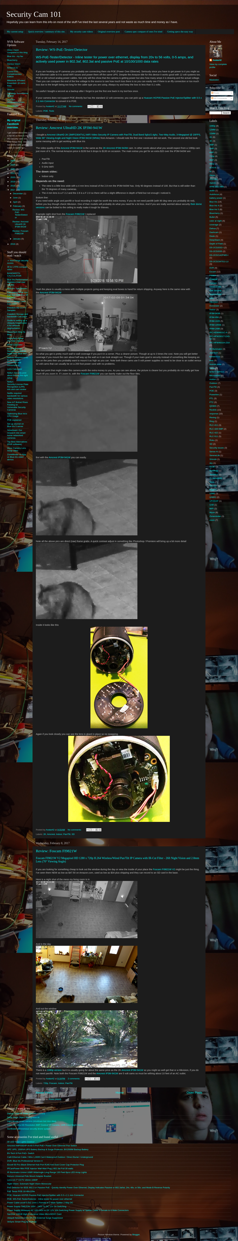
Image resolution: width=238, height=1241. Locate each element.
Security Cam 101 (33, 14)
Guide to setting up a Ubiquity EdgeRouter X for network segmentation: (17, 324)
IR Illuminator (215, 349)
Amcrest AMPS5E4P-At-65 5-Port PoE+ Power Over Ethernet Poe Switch (42, 1145)
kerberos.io (12, 68)
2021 (13, 173)
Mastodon (214, 80)
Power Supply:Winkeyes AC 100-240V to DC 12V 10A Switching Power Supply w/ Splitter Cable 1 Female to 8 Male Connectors (68, 1210)
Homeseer (214, 306)
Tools (51, 111)
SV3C (212, 467)
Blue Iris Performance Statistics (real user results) (17, 282)
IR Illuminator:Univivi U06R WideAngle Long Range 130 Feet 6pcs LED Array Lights (47, 1172)
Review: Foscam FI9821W (56, 851)
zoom (212, 520)
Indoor (59, 834)
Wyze (212, 512)
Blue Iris (213, 202)
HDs (211, 298)
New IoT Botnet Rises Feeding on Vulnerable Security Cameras (17, 406)
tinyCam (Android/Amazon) (15, 100)
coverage (213, 224)
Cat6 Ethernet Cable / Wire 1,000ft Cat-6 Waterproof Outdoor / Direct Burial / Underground (50, 1157)
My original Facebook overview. (13, 124)
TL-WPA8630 (215, 478)
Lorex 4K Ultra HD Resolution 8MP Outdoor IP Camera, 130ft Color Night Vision (45, 1125)
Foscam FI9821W (75, 214)
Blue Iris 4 (214, 205)
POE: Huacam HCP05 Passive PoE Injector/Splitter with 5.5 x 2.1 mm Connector (45, 1195)
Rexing (212, 417)
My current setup (15, 31)
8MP (211, 160)
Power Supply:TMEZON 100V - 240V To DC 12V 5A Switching (36, 1206)
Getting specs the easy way (180, 31)
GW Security (215, 290)
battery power (215, 198)
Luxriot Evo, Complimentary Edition (14, 74)
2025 (13, 165)
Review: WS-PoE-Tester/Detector (61, 49)
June (15, 197)
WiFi (211, 508)
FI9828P (213, 279)
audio (212, 190)
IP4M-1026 (214, 321)
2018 (13, 186)
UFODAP (213, 501)
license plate (215, 364)
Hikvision (213, 302)
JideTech (213, 353)
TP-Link (213, 486)
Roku (212, 440)
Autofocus (214, 194)
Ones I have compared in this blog (17, 51)
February (17, 206)
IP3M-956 (214, 317)
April (15, 202)
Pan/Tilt (66, 834)
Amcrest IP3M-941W (72, 148)
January (17, 239)
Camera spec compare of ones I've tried (143, 31)
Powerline (214, 394)
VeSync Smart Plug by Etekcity (21, 1222)
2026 (13, 160)
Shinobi (10, 89)
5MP (211, 148)
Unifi (211, 505)
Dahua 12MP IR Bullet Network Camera (26, 1113)
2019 (13, 181)
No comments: (76, 106)
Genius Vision (13, 64)
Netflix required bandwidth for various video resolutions (17, 395)
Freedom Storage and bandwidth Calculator (17, 315)
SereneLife (214, 455)
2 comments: (74, 1078)
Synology (213, 470)
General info (215, 287)
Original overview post (109, 31)
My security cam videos (81, 31)
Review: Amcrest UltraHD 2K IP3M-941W (69, 128)
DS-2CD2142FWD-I (218, 255)
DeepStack (214, 240)
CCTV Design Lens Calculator (16, 302)
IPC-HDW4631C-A (218, 332)
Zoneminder (215, 516)
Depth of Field (216, 244)
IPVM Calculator (15, 345)
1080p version (54, 1070)
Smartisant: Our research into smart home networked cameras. (16, 434)
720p (45, 1083)
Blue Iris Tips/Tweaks (17, 288)
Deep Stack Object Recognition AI (23, 1117)
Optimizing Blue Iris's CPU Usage (17, 414)
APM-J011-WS (216, 186)
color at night (215, 221)
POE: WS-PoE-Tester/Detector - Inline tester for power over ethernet (39, 1199)
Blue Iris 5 (214, 209)
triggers (213, 490)
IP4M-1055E (215, 325)
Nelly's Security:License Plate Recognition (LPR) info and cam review (17, 386)
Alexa (212, 175)
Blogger (136, 1234)
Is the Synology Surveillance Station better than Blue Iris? (17, 351)
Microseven (214, 375)
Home (120, 1092)
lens (211, 360)
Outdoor (213, 383)
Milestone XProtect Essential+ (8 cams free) (16, 83)
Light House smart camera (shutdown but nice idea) (31, 1121)
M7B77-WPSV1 (217, 372)
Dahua (212, 228)
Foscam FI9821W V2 (164, 869)
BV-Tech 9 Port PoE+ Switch (20, 1153)
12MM (212, 129)
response (213, 413)
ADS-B (212, 167)
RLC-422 (213, 433)
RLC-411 (213, 425)
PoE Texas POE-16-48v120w (21, 1191)
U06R (212, 493)
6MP (211, 152)
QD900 (212, 406)
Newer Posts (44, 1092)
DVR (211, 268)
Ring (211, 421)
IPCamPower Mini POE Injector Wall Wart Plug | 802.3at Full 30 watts (40, 1168)
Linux (212, 368)
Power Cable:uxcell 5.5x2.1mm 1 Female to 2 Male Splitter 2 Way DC (40, 1202)
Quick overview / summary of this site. (46, 31)
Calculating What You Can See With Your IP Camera (17, 295)
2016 (13, 244)
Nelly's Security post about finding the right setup (17, 375)
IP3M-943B (214, 313)
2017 (13, 190)
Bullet (212, 217)
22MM (212, 133)
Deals (212, 236)
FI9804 (212, 275)
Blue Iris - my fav (15, 56)
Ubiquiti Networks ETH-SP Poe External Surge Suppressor (35, 1218)
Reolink (213, 410)
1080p (212, 126)
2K (44, 834)
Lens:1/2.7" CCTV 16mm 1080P (22, 1180)
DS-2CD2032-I (216, 247)
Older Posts (194, 1092)
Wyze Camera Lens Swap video (16, 449)
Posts (215, 93)
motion (212, 379)
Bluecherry (12, 60)
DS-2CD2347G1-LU (218, 261)
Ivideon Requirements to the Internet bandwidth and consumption (17, 361)
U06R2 (212, 497)
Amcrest (51, 834)
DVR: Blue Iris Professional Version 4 (25, 1161)
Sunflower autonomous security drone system (28, 1129)
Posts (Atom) (55, 1099)
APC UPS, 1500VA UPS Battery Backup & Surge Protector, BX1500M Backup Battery (47, 1149)
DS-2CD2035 (215, 251)
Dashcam (213, 232)
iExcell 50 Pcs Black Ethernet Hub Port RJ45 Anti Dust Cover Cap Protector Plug (45, 1164)
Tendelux (213, 474)
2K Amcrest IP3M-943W (115, 148)
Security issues (216, 448)
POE (45, 111)
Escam (212, 271)
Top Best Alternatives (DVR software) (17, 443)
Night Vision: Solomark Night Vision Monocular (29, 1184)
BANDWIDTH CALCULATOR (14, 274)
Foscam (53, 1083)
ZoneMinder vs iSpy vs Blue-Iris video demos (16, 457)
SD (73, 834)
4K (210, 141)
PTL (211, 398)
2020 (13, 177)
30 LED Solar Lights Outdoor (21, 1142)
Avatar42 (217, 60)
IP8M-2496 (214, 328)
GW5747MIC (215, 294)
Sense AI (213, 451)
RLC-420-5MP (216, 429)
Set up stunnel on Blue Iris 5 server (15, 425)
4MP (211, 145)
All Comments (219, 98)
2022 (13, 169)
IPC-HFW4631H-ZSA (219, 342)
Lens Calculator (14, 369)
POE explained (14, 420)
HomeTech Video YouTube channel (15, 339)
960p (211, 164)
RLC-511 (213, 436)
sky (211, 463)
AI (210, 171)
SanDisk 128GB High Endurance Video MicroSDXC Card (34, 1214)
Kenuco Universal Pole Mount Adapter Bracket (29, 1176)
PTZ (211, 402)
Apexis (212, 183)
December (18, 193)
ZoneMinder (13, 106)
